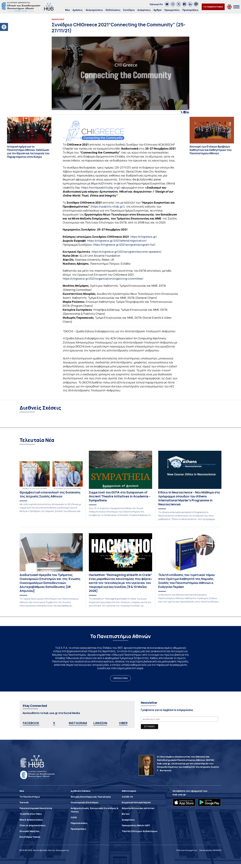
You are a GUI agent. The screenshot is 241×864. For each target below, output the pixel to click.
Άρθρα (157, 10)
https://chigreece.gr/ (143, 236)
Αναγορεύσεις (94, 10)
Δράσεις (77, 10)
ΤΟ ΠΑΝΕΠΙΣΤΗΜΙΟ (213, 6)
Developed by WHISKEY (210, 850)
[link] (167, 4)
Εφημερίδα (156, 4)
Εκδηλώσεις (113, 10)
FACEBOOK (31, 723)
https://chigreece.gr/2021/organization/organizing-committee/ (103, 278)
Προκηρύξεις (190, 10)
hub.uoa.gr (179, 794)
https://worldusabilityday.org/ (100, 187)
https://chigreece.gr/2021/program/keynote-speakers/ (127, 251)
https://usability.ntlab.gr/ (107, 206)
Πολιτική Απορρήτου (186, 850)
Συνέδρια (129, 10)
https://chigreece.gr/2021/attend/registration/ (117, 240)
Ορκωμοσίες (172, 10)
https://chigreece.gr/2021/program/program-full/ (124, 244)
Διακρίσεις (144, 10)
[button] (4, 27)
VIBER (123, 723)
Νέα (67, 10)
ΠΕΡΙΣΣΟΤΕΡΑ (120, 678)
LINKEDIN (100, 723)
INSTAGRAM (78, 723)
